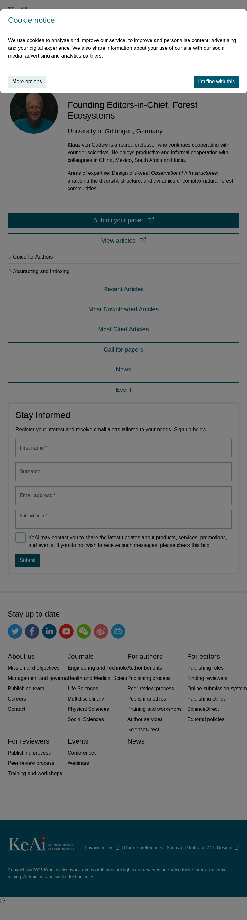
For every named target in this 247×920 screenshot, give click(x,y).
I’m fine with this (216, 81)
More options (27, 81)
